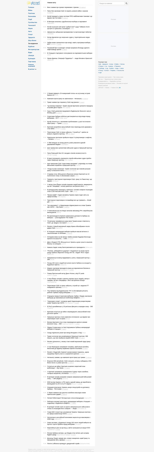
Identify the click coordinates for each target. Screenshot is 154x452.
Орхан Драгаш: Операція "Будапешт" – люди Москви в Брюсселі (69, 58)
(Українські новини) (67, 324)
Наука (30, 28)
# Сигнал (106, 70)
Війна (30, 10)
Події (30, 19)
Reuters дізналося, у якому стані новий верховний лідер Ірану (68, 341)
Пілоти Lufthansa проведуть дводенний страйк (63, 443)
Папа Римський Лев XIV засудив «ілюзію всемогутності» (66, 153)
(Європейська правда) (63, 435)
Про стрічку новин (118, 77)
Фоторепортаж (33, 49)
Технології (32, 25)
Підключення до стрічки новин (113, 79)
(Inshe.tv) (50, 343)
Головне (31, 7)
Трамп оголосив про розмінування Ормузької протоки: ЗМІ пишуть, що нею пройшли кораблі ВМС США (67, 337)
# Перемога (117, 66)
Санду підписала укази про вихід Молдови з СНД (64, 333)
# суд (106, 68)
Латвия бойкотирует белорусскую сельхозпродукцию (65, 398)
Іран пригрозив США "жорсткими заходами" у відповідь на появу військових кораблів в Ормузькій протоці (69, 164)
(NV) (75, 218)
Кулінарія (31, 58)
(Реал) (84, 333)
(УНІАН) (53, 44)
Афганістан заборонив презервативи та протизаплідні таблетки (69, 32)
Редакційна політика (115, 81)
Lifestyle (31, 55)
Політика (31, 13)
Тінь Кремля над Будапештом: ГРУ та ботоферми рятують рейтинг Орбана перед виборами (67, 291)
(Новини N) (63, 265)
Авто (30, 31)
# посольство (120, 70)
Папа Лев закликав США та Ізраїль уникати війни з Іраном (67, 11)
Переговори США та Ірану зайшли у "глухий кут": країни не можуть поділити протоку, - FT (67, 133)
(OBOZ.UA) (50, 60)
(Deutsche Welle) (85, 443)
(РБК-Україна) (66, 107)
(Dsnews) (64, 287)
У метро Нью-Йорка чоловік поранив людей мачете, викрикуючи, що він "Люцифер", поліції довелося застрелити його (69, 185)
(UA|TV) (63, 244)
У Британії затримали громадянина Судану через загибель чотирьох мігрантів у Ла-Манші (67, 372)
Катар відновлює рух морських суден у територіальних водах (68, 37)
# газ (105, 66)
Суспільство (32, 22)
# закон (121, 68)
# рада (116, 68)
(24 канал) (57, 139)
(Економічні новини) (70, 170)
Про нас (100, 79)
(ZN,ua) (49, 155)
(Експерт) (73, 292)
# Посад (100, 70)
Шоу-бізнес (32, 40)
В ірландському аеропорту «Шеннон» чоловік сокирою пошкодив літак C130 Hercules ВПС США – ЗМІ (70, 190)
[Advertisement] (68, 77)
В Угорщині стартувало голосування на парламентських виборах (69, 53)
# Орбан (116, 64)
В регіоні (31, 69)
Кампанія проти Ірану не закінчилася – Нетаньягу (64, 98)
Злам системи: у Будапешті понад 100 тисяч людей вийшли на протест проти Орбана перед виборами (69, 423)
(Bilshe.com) (88, 247)
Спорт (30, 34)
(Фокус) (74, 384)
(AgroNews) (50, 429)
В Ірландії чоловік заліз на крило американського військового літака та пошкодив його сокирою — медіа (68, 407)
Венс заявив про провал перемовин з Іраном (63, 7)
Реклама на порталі (122, 83)
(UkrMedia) (50, 34)
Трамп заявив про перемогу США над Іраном (63, 102)
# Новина (101, 66)
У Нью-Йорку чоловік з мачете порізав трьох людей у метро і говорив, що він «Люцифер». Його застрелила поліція (68, 279)
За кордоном (33, 43)
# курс (100, 72)
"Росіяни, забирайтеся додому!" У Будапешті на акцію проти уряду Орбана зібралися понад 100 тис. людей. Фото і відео (68, 251)
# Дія (99, 64)
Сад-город (32, 61)
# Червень (113, 70)
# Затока (122, 64)
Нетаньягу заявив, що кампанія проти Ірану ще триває (66, 357)
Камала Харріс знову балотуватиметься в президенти (66, 247)
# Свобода (101, 68)
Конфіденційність (103, 81)
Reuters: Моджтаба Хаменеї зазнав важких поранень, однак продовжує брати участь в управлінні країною (68, 353)
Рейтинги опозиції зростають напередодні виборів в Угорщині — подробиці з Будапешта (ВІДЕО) (69, 402)
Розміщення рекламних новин (106, 83)
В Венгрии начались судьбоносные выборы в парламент (67, 21)
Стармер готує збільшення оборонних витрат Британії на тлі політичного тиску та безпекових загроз (68, 175)
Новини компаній (31, 65)
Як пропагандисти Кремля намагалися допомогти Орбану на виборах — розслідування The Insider (68, 216)
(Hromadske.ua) (51, 282)
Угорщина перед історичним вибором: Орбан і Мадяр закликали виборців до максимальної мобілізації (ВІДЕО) (69, 297)
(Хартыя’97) (50, 23)
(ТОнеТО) (50, 308)
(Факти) (58, 212)
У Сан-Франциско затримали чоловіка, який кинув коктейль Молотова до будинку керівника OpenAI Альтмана (68, 347)
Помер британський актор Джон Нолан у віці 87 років (65, 273)
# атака (111, 64)
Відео (30, 52)
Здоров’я (31, 37)
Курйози (31, 46)
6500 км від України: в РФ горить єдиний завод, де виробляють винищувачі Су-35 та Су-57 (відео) (69, 383)
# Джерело (105, 64)
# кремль (110, 66)
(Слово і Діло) (63, 118)
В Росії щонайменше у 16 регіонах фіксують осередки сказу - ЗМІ (70, 306)
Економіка (32, 16)
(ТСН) (60, 313)
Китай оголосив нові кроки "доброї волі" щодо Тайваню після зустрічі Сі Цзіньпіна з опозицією (68, 27)
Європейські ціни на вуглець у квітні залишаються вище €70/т (68, 428)
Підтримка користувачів (105, 77)
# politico (111, 68)
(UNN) (72, 28)
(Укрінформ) (64, 144)
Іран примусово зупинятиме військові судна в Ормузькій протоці (69, 148)
